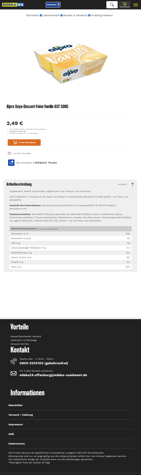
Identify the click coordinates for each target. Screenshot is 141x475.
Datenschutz (16, 443)
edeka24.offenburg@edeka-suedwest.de (53, 375)
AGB (11, 433)
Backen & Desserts (75, 15)
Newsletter (15, 405)
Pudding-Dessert (102, 15)
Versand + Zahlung (20, 414)
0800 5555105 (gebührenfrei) (44, 363)
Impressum (15, 424)
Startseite (32, 15)
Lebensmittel (51, 15)
